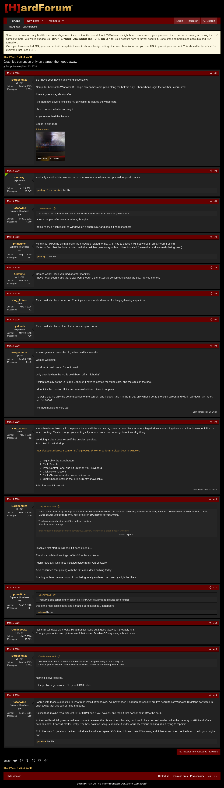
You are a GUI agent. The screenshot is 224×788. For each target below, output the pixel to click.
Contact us (163, 776)
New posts (33, 20)
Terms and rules (180, 776)
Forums (15, 20)
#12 (215, 623)
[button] (42, 21)
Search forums (30, 26)
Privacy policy (197, 776)
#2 (216, 171)
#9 (216, 422)
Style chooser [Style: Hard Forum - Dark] (14, 776)
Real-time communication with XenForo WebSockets (122, 784)
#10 (215, 499)
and (49, 190)
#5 (216, 267)
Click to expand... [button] (126, 534)
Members (54, 20)
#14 (215, 695)
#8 (216, 346)
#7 (216, 319)
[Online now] (6, 174)
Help (209, 776)
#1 (216, 73)
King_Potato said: (47, 506)
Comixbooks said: (47, 656)
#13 (215, 649)
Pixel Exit (92, 784)
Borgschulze (12, 66)
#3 (216, 201)
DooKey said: (45, 208)
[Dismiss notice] (216, 35)
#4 (216, 237)
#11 (215, 587)
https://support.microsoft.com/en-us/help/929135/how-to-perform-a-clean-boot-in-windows (88, 450)
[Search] (209, 21)
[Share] (211, 73)
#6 (216, 293)
